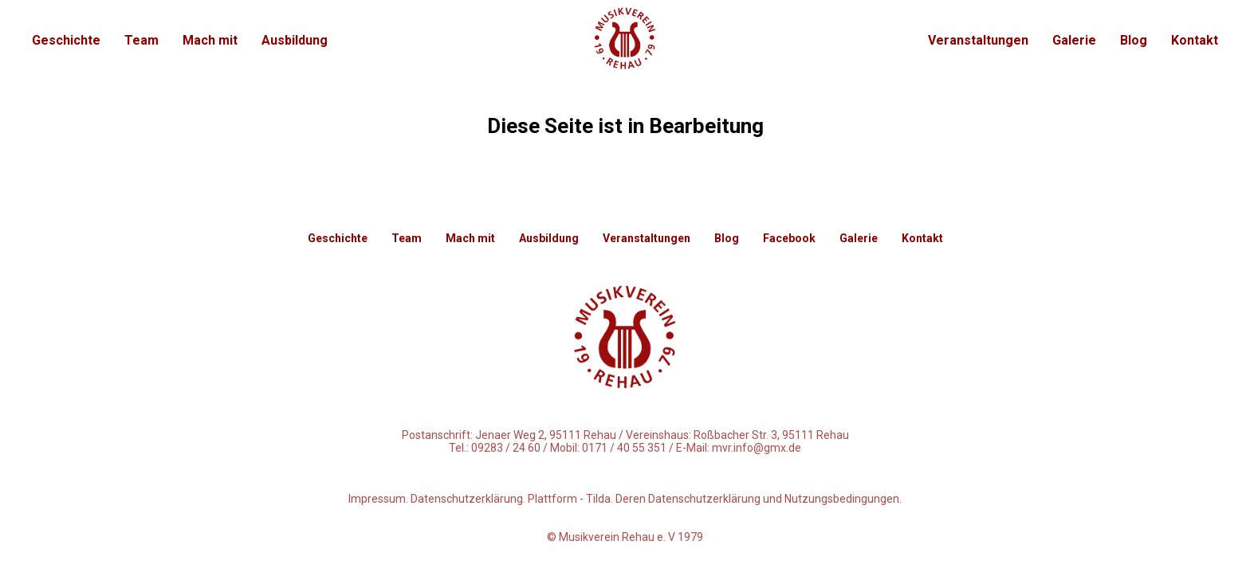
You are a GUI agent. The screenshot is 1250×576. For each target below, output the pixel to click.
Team (141, 40)
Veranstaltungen (978, 40)
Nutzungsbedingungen (841, 498)
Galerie (1074, 40)
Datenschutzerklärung (467, 498)
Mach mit (210, 40)
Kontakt (1194, 40)
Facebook (789, 238)
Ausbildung (294, 40)
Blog (1133, 40)
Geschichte (66, 40)
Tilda (598, 498)
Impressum (377, 498)
